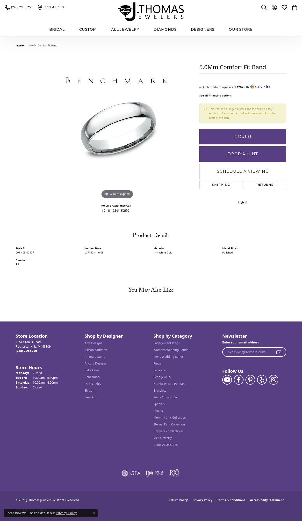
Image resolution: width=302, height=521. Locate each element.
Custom (88, 30)
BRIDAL (57, 30)
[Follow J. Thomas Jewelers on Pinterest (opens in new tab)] (250, 380)
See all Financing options (215, 95)
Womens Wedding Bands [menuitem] (170, 350)
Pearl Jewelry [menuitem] (162, 377)
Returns (265, 185)
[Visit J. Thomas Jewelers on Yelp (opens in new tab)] (262, 380)
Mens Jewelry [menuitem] (162, 438)
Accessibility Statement (267, 500)
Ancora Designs (95, 363)
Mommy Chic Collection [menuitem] (169, 418)
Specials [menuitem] (159, 404)
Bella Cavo (92, 370)
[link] (19, 7)
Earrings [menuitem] (159, 370)
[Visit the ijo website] (155, 473)
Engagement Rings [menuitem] (166, 343)
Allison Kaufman (96, 350)
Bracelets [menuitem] (159, 390)
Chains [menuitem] (158, 411)
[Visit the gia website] (131, 473)
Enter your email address (240, 342)
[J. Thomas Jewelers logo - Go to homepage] (151, 11)
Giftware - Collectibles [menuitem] (168, 431)
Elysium (90, 390)
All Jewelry (125, 30)
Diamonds (165, 30)
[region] (117, 127)
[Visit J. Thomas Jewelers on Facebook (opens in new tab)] (239, 380)
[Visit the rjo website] (174, 473)
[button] (264, 7)
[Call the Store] (26, 351)
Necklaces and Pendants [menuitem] (170, 384)
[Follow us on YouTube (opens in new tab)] (227, 380)
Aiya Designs (93, 343)
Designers (202, 30)
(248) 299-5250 (115, 210)
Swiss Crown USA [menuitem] (165, 397)
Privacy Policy (202, 500)
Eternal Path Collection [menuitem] (169, 424)
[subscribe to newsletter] (279, 352)
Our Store (241, 30)
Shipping (221, 185)
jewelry (20, 45)
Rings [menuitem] (157, 363)
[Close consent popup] (94, 513)
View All (90, 397)
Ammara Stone (95, 357)
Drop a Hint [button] (243, 154)
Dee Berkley (93, 384)
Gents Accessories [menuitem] (165, 445)
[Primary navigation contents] (151, 30)
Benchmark (93, 377)
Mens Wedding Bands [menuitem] (168, 357)
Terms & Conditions (231, 500)
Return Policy (178, 500)
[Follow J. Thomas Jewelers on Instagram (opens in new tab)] (273, 380)
